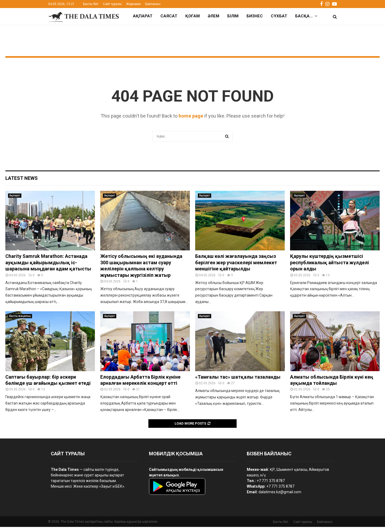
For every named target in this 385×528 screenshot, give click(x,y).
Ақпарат (142, 16)
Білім (232, 16)
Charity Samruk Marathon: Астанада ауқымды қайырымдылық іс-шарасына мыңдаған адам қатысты (48, 263)
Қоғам (192, 16)
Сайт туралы (112, 4)
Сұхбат (279, 16)
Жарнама (133, 4)
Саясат (168, 16)
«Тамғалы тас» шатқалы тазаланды (237, 378)
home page (191, 117)
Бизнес (255, 16)
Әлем (213, 16)
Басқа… (304, 16)
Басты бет (90, 4)
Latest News (21, 179)
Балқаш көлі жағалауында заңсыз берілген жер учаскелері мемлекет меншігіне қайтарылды (236, 263)
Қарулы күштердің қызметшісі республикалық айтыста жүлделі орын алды (329, 263)
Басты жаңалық (20, 317)
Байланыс (153, 4)
